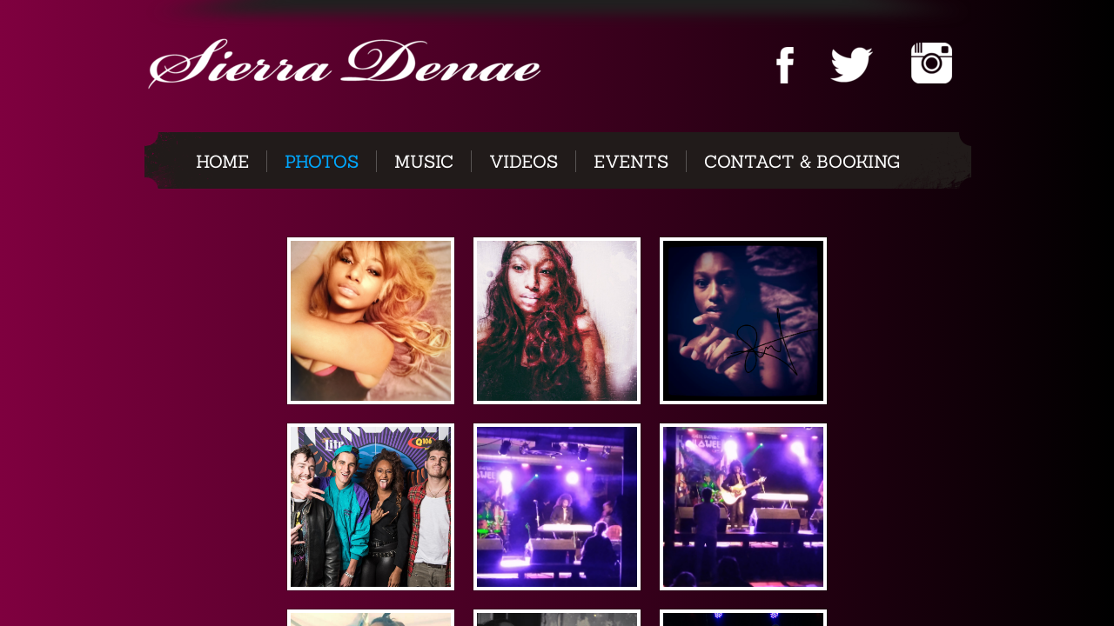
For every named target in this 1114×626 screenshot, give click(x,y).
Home (222, 161)
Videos (523, 161)
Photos (322, 161)
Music (423, 161)
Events (631, 161)
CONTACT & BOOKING (802, 161)
